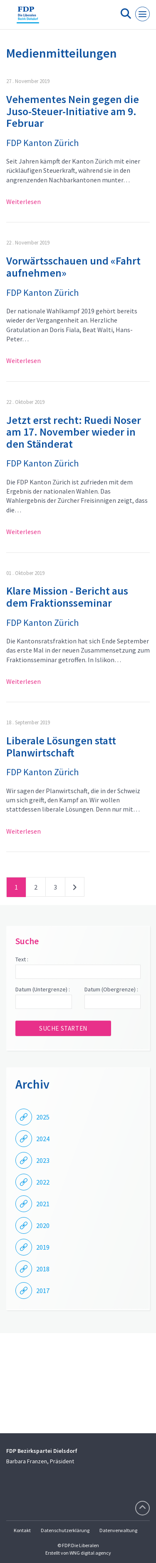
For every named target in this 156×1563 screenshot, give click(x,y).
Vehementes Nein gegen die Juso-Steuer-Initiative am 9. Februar (72, 111)
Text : (21, 959)
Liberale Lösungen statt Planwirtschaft (61, 746)
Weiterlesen (23, 201)
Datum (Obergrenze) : (111, 989)
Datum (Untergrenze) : (42, 989)
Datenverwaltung (118, 1530)
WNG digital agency (90, 1553)
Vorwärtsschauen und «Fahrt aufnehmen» (73, 267)
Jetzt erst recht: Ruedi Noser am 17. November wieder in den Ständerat (73, 432)
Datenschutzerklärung (65, 1530)
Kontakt (22, 1530)
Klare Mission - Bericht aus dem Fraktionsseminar (67, 597)
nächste (74, 888)
